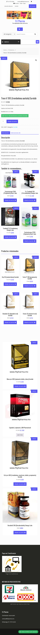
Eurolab (15, 127)
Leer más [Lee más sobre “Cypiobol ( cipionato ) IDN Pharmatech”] (20, 435)
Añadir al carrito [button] (9, 200)
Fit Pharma (20, 21)
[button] (37, 42)
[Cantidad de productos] (3, 121)
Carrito (16, 6)
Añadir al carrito (12, 121)
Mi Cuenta (32, 6)
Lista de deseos (8, 6)
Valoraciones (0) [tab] (15, 133)
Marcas (5, 42)
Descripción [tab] (5, 133)
